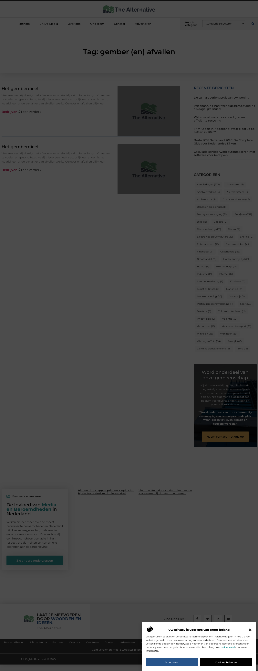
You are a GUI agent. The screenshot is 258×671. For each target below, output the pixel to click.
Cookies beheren (226, 664)
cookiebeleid (227, 649)
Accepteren (171, 664)
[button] (250, 632)
